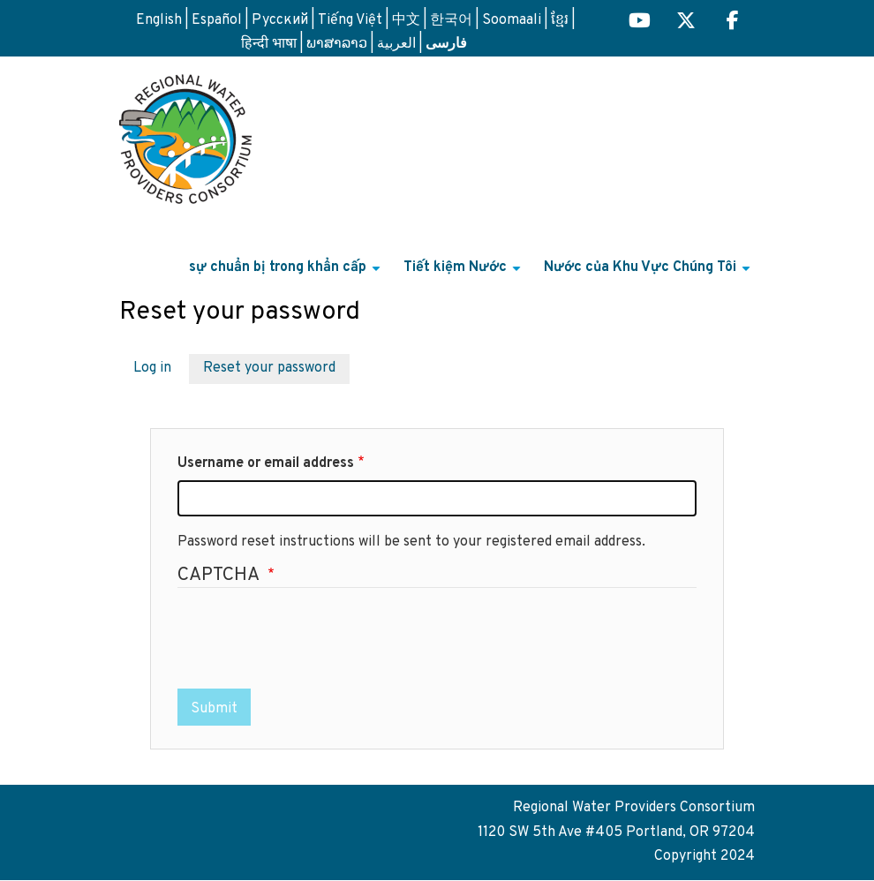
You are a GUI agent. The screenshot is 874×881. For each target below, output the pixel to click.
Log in (152, 368)
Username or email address (265, 463)
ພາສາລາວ (336, 44)
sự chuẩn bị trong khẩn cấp (287, 274)
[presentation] (311, 640)
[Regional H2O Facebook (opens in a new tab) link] (733, 22)
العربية (396, 44)
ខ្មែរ (560, 20)
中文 (406, 20)
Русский (280, 20)
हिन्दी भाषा (269, 44)
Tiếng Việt (350, 20)
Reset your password (269, 368)
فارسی (446, 42)
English (159, 20)
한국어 (451, 20)
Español (217, 20)
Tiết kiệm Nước (464, 274)
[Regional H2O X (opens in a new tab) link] (686, 22)
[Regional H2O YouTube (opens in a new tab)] (639, 22)
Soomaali (511, 20)
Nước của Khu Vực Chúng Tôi (649, 274)
